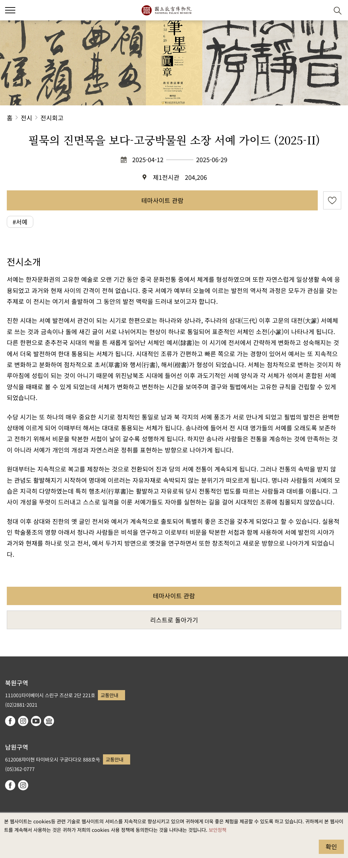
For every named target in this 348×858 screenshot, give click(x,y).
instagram (23, 721)
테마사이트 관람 (162, 200)
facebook (10, 721)
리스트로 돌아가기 (174, 619)
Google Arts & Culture (49, 721)
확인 (331, 846)
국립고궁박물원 (166, 10)
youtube (36, 721)
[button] (321, 10)
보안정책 (217, 829)
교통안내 (109, 695)
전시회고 (52, 117)
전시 (26, 117)
